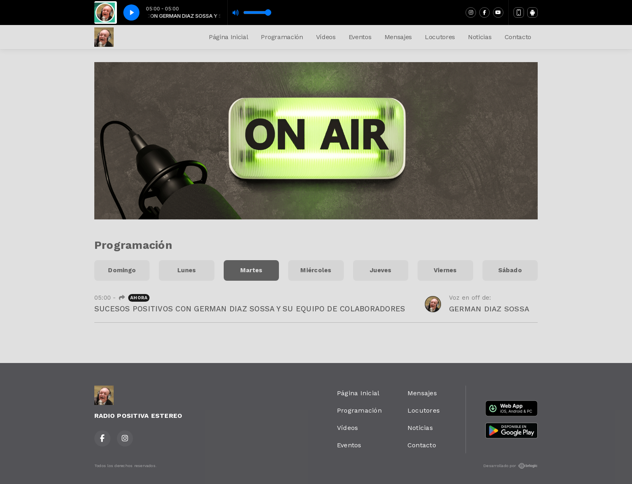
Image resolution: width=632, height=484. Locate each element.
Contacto (518, 37)
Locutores (440, 37)
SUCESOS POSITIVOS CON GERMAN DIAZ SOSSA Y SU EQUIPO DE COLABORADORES (249, 309)
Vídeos (326, 37)
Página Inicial (228, 37)
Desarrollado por (510, 466)
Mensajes (398, 37)
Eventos (360, 37)
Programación (282, 37)
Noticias (479, 37)
